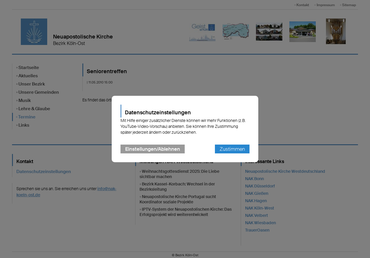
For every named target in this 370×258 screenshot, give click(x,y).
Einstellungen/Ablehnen (152, 149)
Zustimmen (232, 149)
